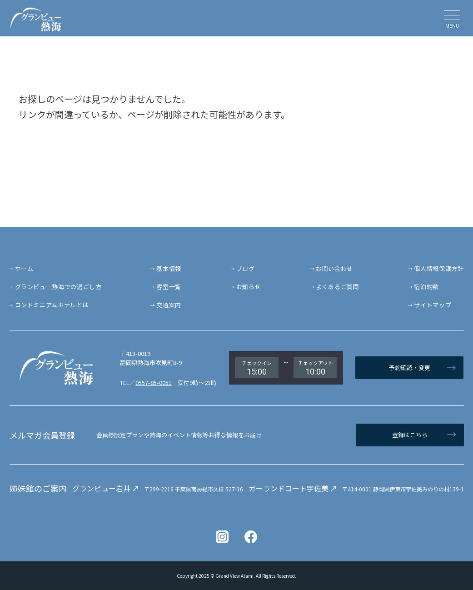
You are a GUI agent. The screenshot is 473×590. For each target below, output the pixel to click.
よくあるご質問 (337, 286)
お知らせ (248, 286)
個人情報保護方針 (438, 268)
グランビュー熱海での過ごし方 (58, 286)
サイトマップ (432, 304)
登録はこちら (410, 434)
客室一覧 (168, 286)
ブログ (245, 268)
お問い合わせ (334, 268)
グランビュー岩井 (101, 488)
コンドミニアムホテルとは (52, 304)
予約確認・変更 (409, 367)
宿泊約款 (426, 286)
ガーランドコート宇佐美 (289, 488)
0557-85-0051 (153, 382)
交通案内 (168, 304)
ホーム (24, 268)
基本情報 (168, 268)
